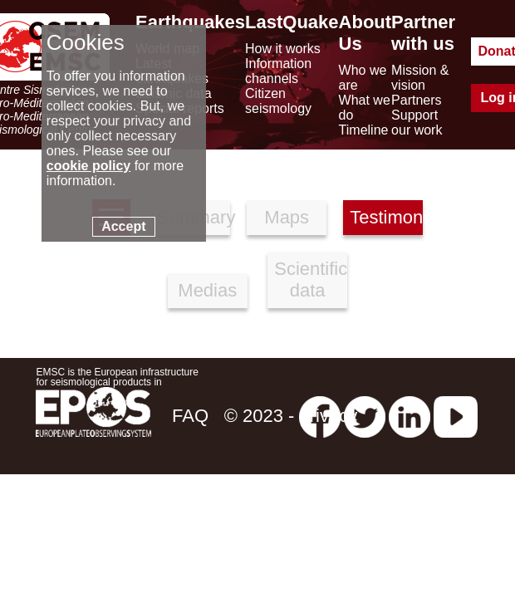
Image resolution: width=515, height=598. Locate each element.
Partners (416, 100)
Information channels (278, 71)
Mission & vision (420, 77)
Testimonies (386, 217)
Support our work (416, 122)
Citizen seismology (278, 100)
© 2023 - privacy (291, 415)
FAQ (190, 415)
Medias (207, 290)
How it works (283, 49)
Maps (286, 217)
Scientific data (310, 279)
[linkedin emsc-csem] (409, 415)
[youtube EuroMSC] (456, 415)
